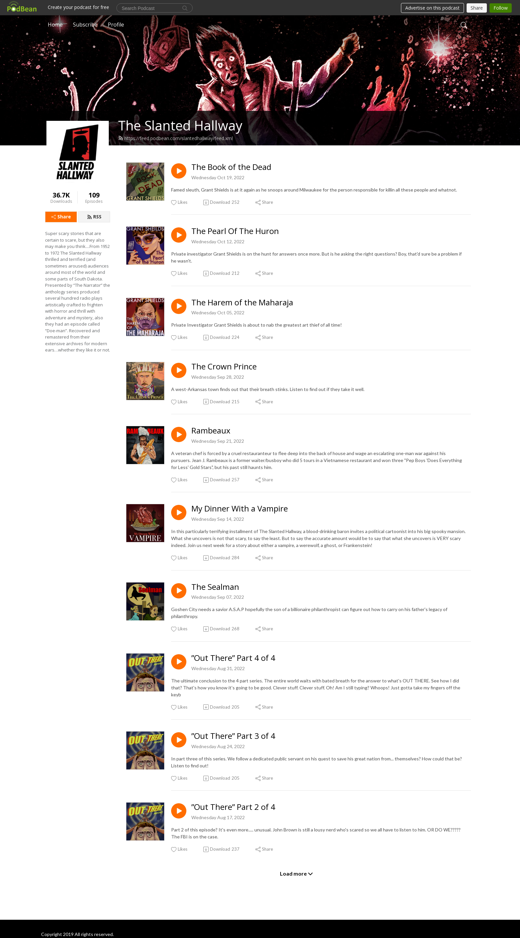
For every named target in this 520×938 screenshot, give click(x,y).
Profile (116, 24)
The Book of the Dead (231, 167)
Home (55, 24)
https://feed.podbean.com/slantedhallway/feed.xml (175, 138)
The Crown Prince (224, 366)
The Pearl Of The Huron (235, 231)
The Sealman (215, 587)
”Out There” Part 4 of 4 (233, 658)
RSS (94, 216)
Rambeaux (210, 430)
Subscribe (85, 24)
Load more (296, 873)
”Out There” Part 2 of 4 (233, 807)
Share (61, 216)
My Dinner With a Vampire (239, 508)
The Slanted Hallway (180, 125)
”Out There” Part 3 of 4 (233, 736)
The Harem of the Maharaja (242, 302)
